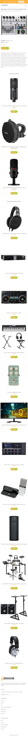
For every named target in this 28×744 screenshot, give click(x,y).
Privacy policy (3, 726)
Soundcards (3, 711)
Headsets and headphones (6, 707)
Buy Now (5, 48)
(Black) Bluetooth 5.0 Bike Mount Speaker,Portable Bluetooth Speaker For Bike (14, 147)
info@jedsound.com (5, 694)
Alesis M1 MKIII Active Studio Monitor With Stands (14, 623)
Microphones (3, 709)
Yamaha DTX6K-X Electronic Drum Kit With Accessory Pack (14, 583)
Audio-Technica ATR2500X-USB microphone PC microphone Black (14, 106)
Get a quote (21, 1)
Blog (2, 720)
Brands (2, 702)
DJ (1, 705)
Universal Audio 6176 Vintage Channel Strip (14, 273)
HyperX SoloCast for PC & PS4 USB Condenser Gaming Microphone (14, 188)
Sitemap (2, 728)
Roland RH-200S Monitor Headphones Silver (14, 663)
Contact (2, 722)
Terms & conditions (4, 724)
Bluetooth (3, 700)
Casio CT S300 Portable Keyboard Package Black (14, 352)
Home (2, 11)
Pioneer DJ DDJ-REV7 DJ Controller (14, 312)
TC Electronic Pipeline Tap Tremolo (14, 392)
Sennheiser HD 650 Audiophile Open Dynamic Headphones (14, 233)
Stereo (11, 40)
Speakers (8, 40)
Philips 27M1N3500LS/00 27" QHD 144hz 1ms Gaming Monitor (14, 425)
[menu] (26, 5)
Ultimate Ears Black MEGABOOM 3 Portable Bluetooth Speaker (14, 544)
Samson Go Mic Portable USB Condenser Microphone (14, 504)
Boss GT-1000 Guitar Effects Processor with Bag (14, 464)
